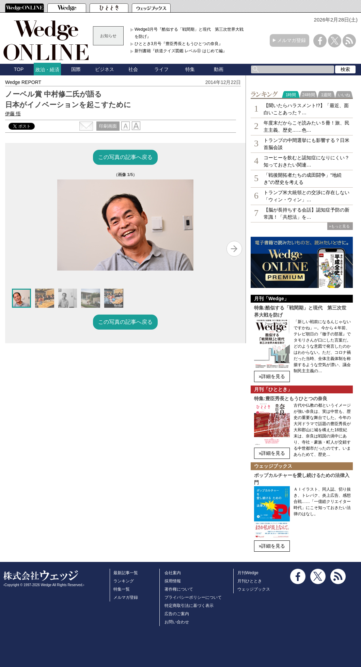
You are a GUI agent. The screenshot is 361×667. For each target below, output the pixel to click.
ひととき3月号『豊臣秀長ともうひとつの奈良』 (179, 43)
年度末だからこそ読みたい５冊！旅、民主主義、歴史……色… (306, 126)
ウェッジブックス (253, 589)
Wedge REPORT (23, 82)
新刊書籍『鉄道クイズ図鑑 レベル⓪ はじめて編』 (181, 50)
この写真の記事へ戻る (125, 157)
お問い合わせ (176, 622)
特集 (190, 69)
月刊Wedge (247, 572)
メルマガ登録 (291, 40)
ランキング (123, 581)
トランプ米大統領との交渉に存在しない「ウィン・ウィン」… (306, 196)
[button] (21, 298)
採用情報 (172, 581)
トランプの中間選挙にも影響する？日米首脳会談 (306, 143)
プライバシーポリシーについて (193, 597)
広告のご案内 (176, 613)
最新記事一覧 (125, 572)
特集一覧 (121, 589)
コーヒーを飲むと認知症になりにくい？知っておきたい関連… (306, 161)
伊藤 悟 (13, 113)
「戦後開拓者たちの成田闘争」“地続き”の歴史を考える (303, 178)
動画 (218, 69)
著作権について (178, 589)
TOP (19, 69)
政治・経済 (47, 69)
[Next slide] (234, 249)
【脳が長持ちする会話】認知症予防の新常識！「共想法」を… (306, 213)
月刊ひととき (249, 581)
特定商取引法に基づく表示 (189, 605)
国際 (76, 69)
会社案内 (172, 572)
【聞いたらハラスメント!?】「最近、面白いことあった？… (306, 109)
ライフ (161, 69)
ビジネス (104, 69)
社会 (133, 69)
